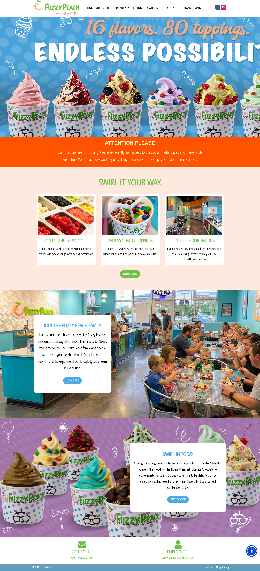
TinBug (225, 567)
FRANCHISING (192, 8)
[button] (252, 551)
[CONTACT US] (82, 544)
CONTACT (171, 8)
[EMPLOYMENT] (178, 544)
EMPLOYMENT (178, 552)
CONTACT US (82, 552)
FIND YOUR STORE (99, 8)
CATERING (153, 8)
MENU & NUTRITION (129, 8)
